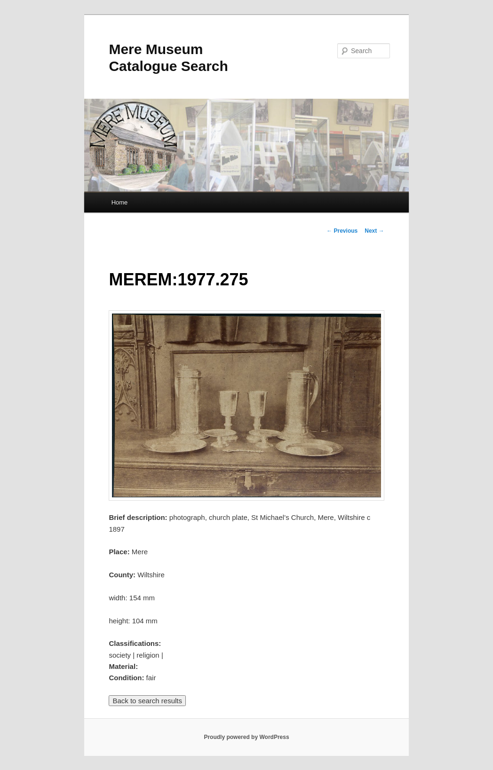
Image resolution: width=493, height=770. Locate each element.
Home (119, 202)
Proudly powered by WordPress (246, 737)
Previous (342, 231)
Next (374, 231)
